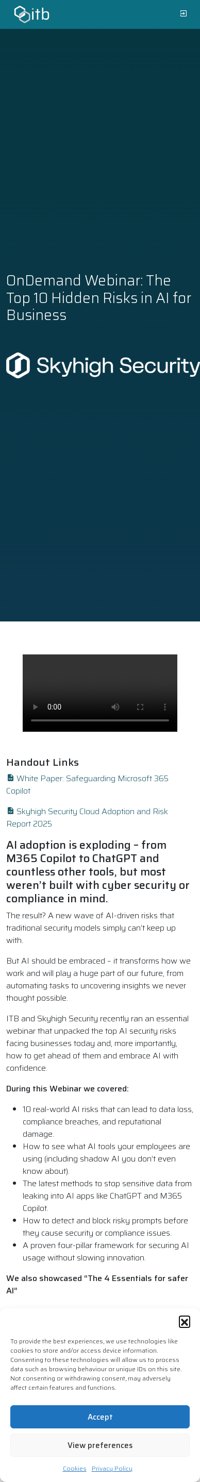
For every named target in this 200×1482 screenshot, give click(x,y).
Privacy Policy (112, 1468)
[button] (184, 1321)
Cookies (75, 1468)
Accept (100, 1417)
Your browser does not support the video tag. (100, 693)
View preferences (100, 1445)
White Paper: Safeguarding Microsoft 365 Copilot (87, 784)
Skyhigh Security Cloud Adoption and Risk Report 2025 (87, 817)
